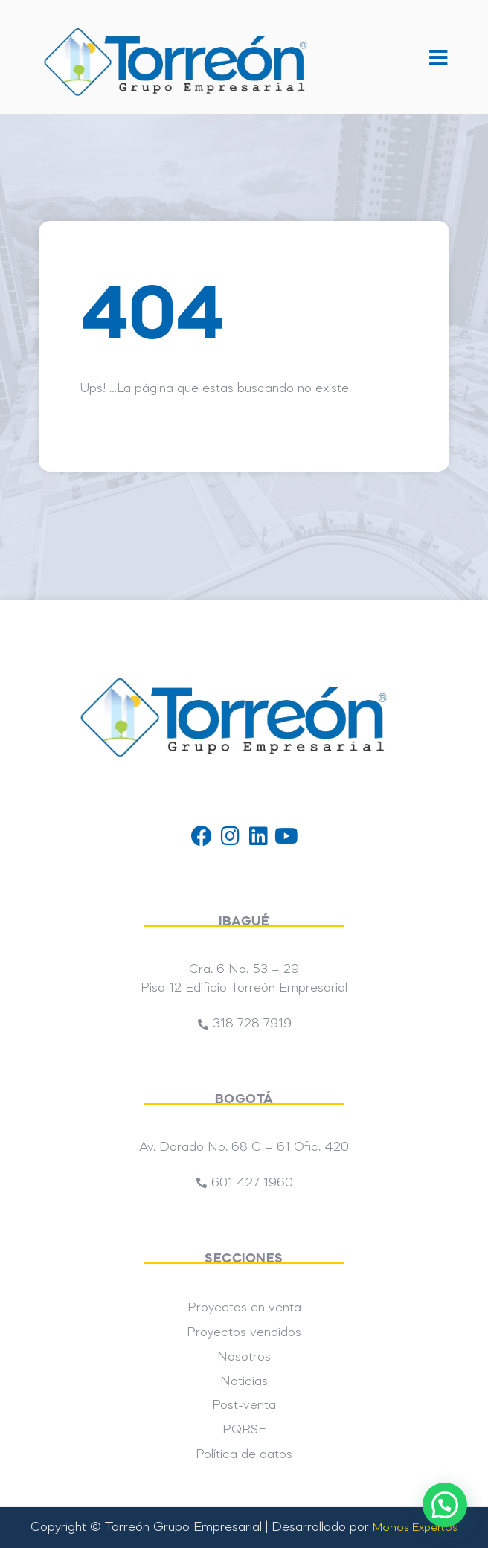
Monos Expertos (415, 1528)
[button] (438, 58)
